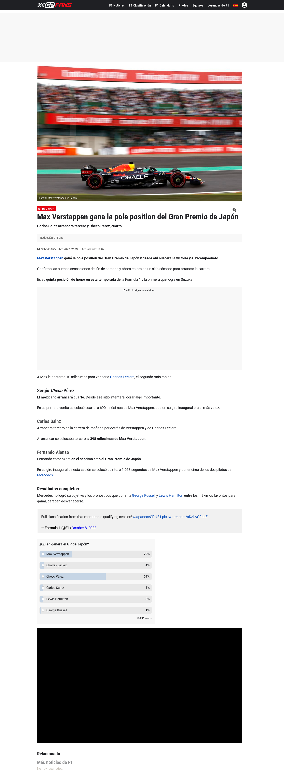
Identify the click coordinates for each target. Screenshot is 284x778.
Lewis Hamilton (171, 495)
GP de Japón (46, 208)
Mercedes (45, 475)
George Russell (143, 495)
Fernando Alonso (53, 452)
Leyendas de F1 (218, 5)
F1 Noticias (117, 5)
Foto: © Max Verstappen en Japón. (58, 197)
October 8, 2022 (84, 528)
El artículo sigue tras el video (139, 290)
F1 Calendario (164, 5)
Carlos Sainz (49, 421)
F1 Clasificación (140, 5)
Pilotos (183, 5)
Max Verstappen (50, 258)
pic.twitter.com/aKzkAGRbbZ (185, 517)
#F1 (158, 517)
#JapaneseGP (143, 517)
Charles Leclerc (122, 377)
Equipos (197, 5)
